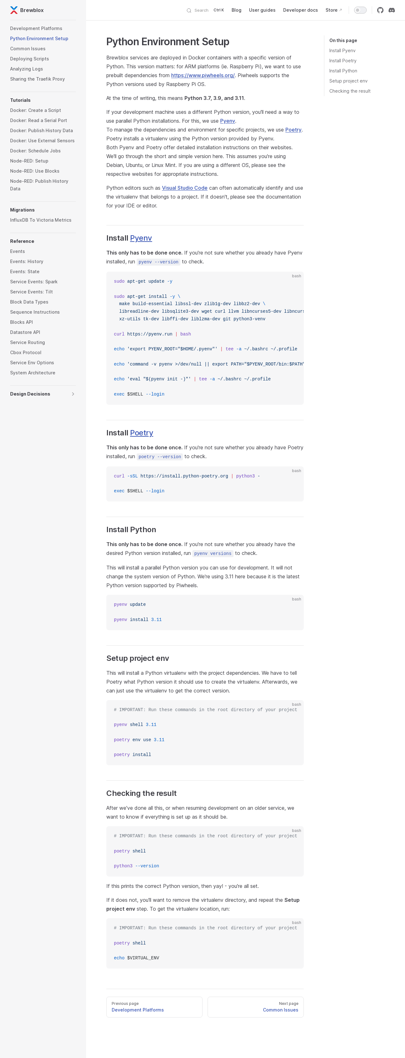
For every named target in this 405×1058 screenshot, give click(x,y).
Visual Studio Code (185, 188)
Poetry (293, 129)
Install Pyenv (342, 50)
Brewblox (27, 10)
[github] (380, 10)
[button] (43, 100)
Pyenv (227, 121)
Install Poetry (343, 60)
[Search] (207, 10)
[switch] (360, 10)
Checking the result (350, 91)
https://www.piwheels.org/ (203, 75)
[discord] (391, 10)
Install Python (343, 70)
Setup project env (348, 80)
